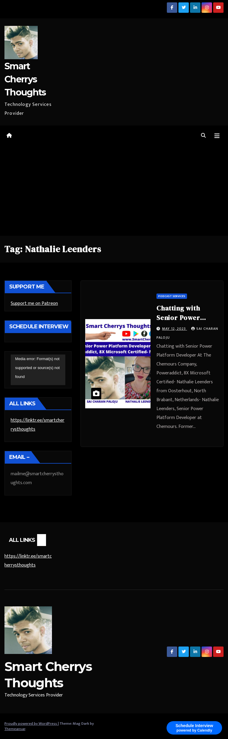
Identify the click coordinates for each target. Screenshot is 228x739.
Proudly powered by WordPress (31, 723)
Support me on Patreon (34, 303)
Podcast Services (171, 296)
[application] (38, 369)
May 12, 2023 (174, 329)
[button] (203, 136)
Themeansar (14, 729)
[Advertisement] (114, 191)
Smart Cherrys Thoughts (25, 79)
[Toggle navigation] (217, 136)
